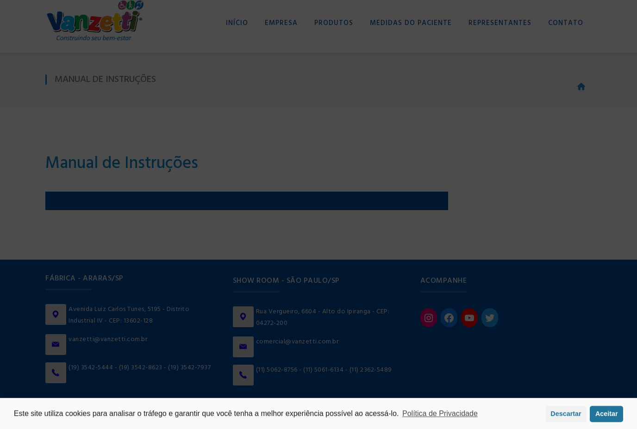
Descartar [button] (565, 415)
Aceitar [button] (606, 415)
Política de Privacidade (440, 415)
